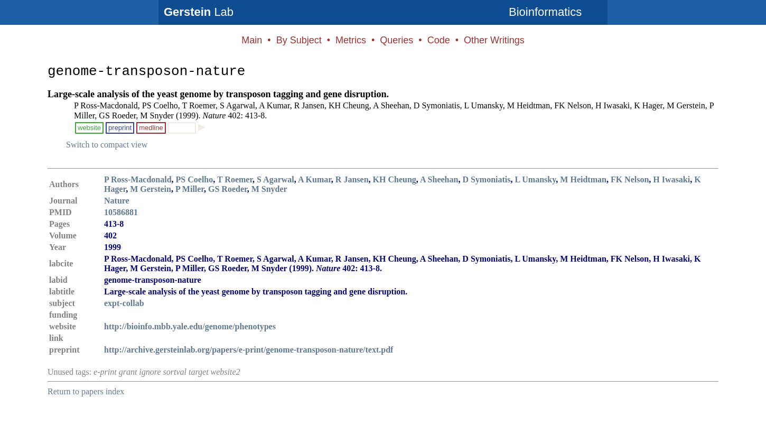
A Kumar (314, 179)
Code (438, 40)
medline (151, 128)
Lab (198, 11)
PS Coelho (194, 179)
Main (251, 40)
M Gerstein (150, 188)
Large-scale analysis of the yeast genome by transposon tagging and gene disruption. (218, 94)
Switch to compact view (106, 144)
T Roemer (235, 179)
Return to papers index (86, 391)
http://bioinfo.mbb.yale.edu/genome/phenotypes (190, 326)
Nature (116, 200)
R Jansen (352, 179)
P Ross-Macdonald (138, 179)
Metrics (350, 40)
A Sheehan (439, 179)
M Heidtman (583, 179)
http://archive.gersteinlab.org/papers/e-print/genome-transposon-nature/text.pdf (248, 349)
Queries (396, 40)
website (89, 128)
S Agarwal (275, 179)
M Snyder (269, 188)
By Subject (299, 40)
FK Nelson (630, 179)
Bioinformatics (545, 11)
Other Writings (494, 40)
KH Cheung (394, 179)
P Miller (189, 188)
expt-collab (124, 303)
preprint (120, 128)
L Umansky (535, 179)
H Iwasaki (671, 179)
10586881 (121, 212)
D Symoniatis (486, 179)
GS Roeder (227, 188)
